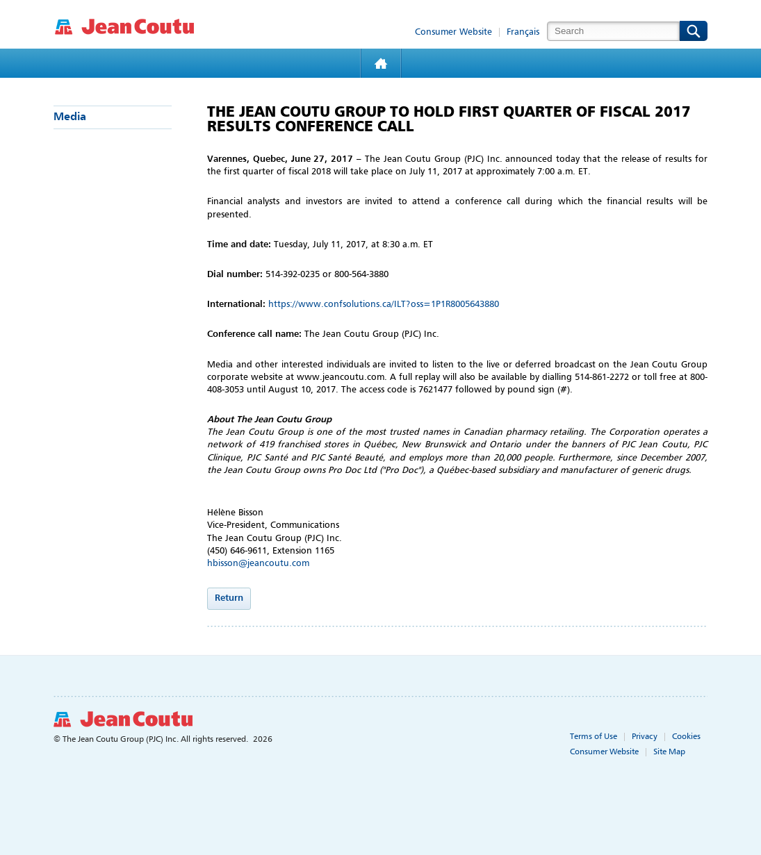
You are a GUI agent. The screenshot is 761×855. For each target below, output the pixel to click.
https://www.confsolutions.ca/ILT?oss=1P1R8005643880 (383, 304)
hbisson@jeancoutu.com (258, 563)
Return (229, 598)
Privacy (644, 737)
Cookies (686, 737)
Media (70, 117)
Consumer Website (453, 32)
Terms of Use (593, 737)
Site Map (669, 752)
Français (523, 32)
